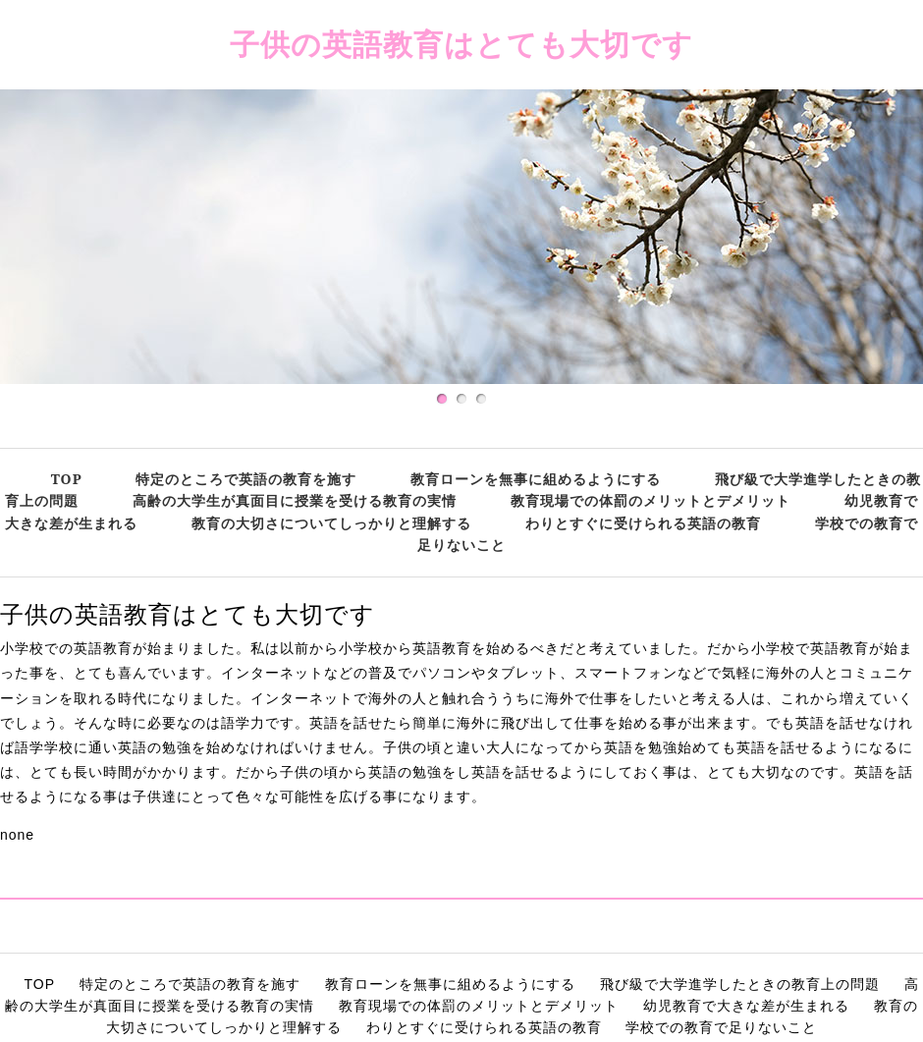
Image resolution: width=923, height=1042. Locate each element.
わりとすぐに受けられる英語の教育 (643, 523)
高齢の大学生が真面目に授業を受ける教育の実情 (295, 500)
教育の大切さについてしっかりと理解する (331, 523)
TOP (66, 478)
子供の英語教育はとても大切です (461, 44)
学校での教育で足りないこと (721, 1027)
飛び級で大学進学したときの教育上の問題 (740, 984)
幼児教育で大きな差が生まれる (746, 1006)
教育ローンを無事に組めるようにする (535, 478)
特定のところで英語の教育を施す (246, 478)
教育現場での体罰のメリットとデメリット (650, 500)
